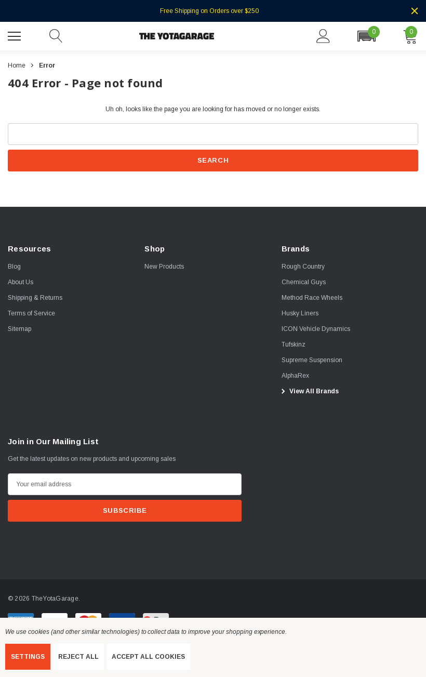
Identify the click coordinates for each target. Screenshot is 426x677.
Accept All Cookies (148, 656)
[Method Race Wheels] (312, 298)
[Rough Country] (303, 266)
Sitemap (19, 329)
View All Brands (308, 391)
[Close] (414, 11)
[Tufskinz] (293, 344)
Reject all (78, 656)
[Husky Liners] (300, 313)
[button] (366, 36)
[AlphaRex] (295, 375)
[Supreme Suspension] (312, 360)
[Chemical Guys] (304, 282)
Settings (28, 656)
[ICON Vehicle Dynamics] (316, 329)
